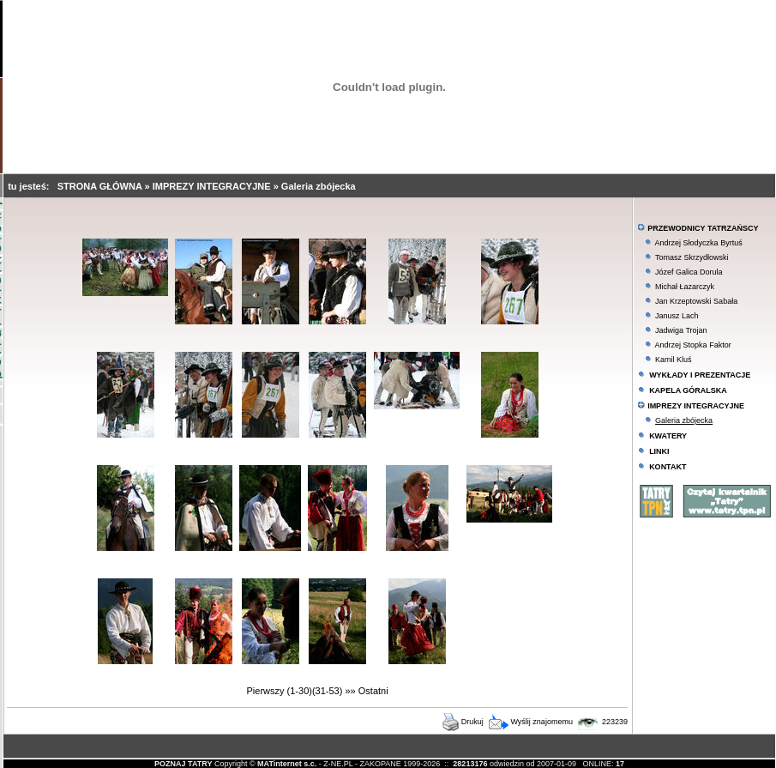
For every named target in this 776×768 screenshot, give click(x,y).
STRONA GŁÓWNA (101, 186)
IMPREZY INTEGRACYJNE (213, 186)
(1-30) (299, 691)
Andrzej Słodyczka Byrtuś (699, 243)
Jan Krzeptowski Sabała (696, 301)
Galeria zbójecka (318, 186)
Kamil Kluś (673, 359)
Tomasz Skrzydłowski (692, 257)
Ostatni (373, 691)
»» (350, 691)
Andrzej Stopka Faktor (693, 345)
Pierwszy (266, 691)
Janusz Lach (677, 315)
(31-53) (327, 691)
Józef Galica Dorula (689, 272)
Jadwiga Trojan (681, 330)
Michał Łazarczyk (684, 286)
